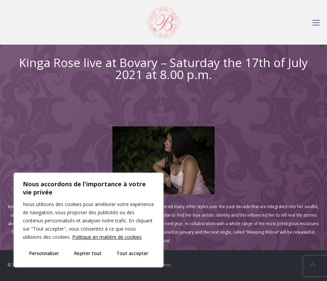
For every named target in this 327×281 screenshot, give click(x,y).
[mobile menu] (316, 22)
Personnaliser (44, 253)
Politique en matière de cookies (107, 237)
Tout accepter (132, 253)
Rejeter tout (88, 253)
